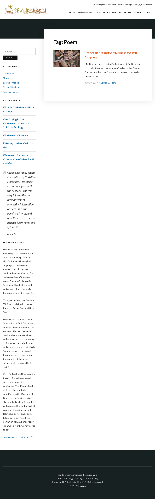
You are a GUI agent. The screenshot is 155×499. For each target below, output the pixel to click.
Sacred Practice (11, 82)
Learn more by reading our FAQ (18, 437)
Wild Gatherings (88, 12)
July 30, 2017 (91, 82)
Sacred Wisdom (112, 12)
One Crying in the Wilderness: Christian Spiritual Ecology (16, 123)
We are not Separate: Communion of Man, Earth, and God (19, 159)
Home (72, 12)
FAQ (149, 12)
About (127, 12)
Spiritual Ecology (11, 92)
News (6, 78)
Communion (9, 73)
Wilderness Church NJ (16, 135)
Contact (139, 12)
